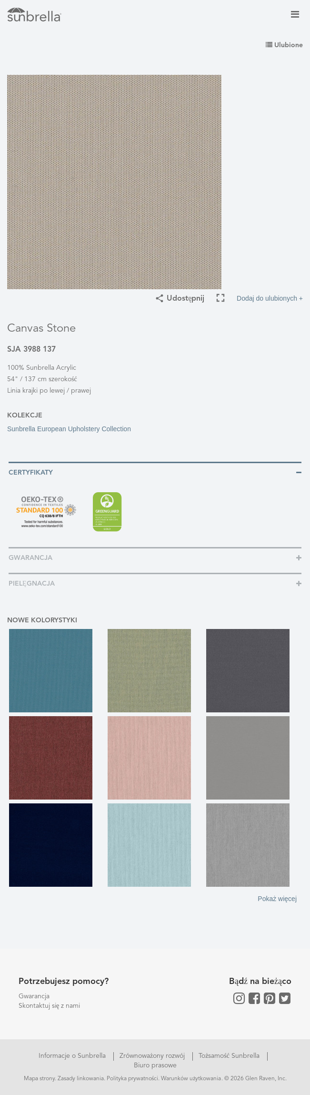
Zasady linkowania (81, 1079)
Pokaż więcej (277, 898)
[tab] (155, 472)
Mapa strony (39, 1079)
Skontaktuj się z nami (49, 1006)
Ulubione (284, 45)
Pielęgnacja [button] (32, 583)
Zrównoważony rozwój (153, 1056)
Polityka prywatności (133, 1079)
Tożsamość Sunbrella (230, 1056)
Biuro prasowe (155, 1065)
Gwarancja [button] (30, 558)
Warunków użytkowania (191, 1079)
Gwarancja (34, 996)
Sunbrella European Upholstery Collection (69, 429)
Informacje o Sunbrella (73, 1056)
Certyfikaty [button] (31, 472)
